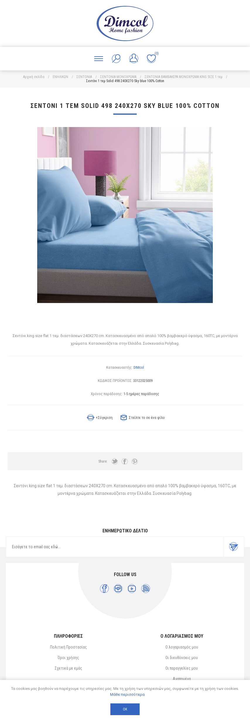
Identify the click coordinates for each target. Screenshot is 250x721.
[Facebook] (104, 588)
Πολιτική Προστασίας (68, 647)
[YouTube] (132, 588)
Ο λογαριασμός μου (181, 647)
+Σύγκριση (104, 417)
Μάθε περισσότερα (127, 694)
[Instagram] (118, 588)
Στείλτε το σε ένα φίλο (147, 417)
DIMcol (138, 367)
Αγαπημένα (182, 678)
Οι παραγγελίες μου (181, 668)
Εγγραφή (233, 547)
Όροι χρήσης (68, 657)
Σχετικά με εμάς (68, 668)
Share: (102, 461)
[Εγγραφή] (114, 547)
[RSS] (146, 588)
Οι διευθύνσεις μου (181, 657)
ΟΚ (125, 709)
